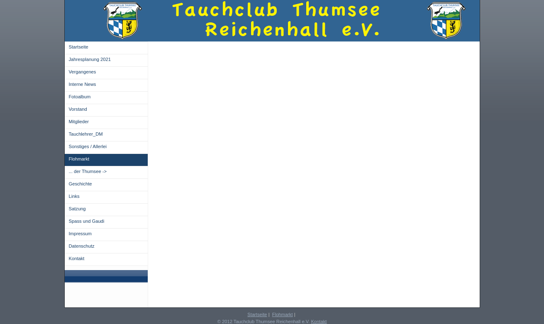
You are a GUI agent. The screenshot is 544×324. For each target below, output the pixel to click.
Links (74, 196)
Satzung (77, 208)
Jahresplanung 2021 (90, 59)
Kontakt (77, 258)
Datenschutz (82, 246)
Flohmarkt (79, 158)
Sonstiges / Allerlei (88, 146)
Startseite (78, 46)
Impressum (80, 233)
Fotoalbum (80, 96)
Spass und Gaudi (87, 221)
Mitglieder (79, 121)
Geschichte (80, 183)
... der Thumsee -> (88, 171)
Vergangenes (82, 71)
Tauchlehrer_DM (86, 134)
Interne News (82, 84)
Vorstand (78, 109)
